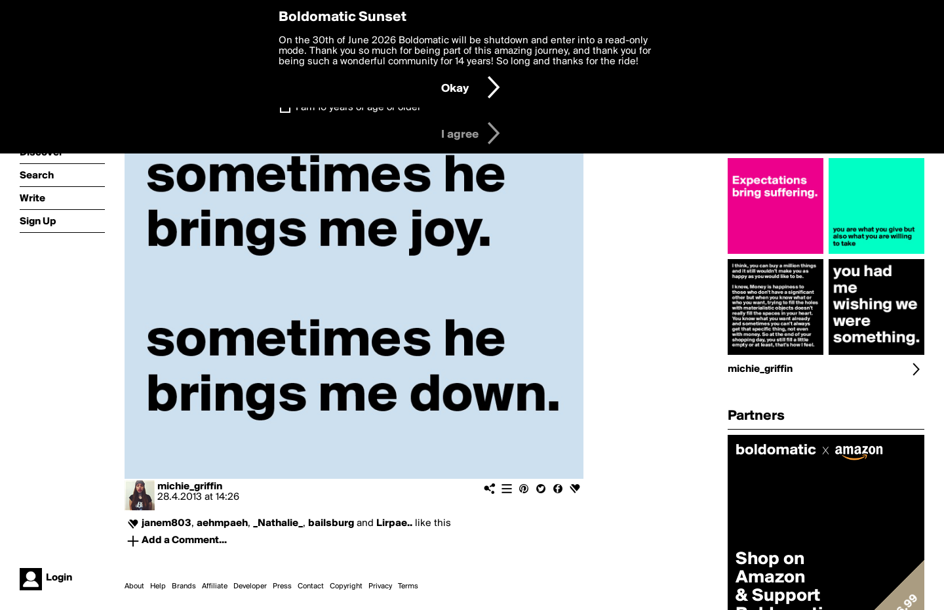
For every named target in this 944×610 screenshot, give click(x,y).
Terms (408, 586)
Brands (184, 586)
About (134, 586)
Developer (250, 586)
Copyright (346, 586)
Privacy (380, 586)
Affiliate (214, 586)
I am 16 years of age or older (358, 107)
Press (282, 586)
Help (158, 586)
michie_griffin (189, 486)
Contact (311, 586)
